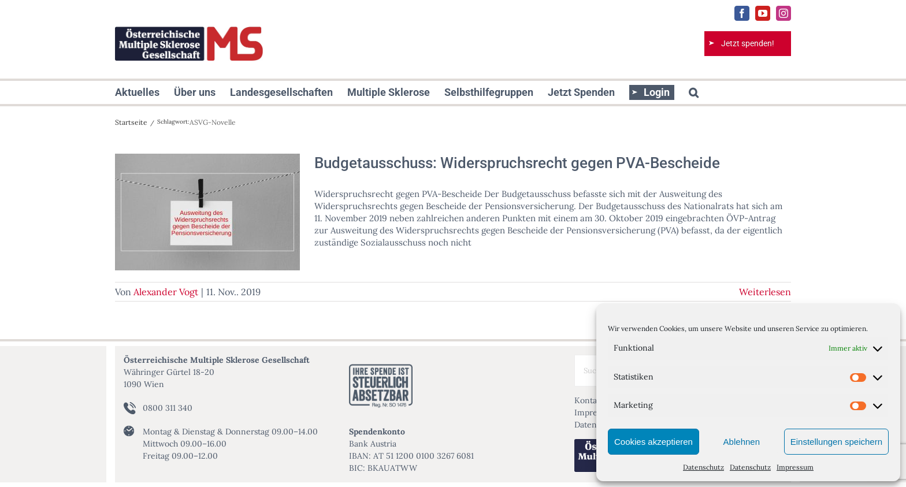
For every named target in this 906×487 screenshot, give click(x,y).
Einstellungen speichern (836, 442)
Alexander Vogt (165, 292)
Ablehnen (741, 442)
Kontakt (589, 400)
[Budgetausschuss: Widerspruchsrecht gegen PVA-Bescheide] (207, 212)
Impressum (795, 467)
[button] (694, 92)
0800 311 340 (167, 408)
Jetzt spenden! (747, 43)
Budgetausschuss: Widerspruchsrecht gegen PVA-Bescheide (517, 163)
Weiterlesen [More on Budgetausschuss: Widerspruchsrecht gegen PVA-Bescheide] (765, 292)
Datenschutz (703, 467)
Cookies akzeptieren (653, 442)
